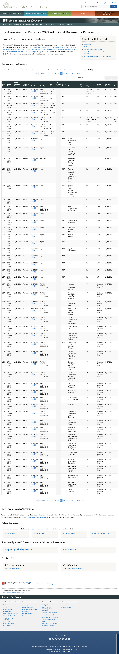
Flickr (69, 639)
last (83, 73)
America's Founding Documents (107, 13)
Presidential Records (9, 616)
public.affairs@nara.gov (75, 568)
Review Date (107, 85)
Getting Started (46, 605)
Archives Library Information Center (8, 622)
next (78, 73)
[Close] (116, 636)
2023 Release (39, 533)
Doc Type (43, 86)
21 (58, 73)
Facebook (50, 639)
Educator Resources (60, 13)
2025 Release (11, 533)
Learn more (101, 650)
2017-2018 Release (100, 533)
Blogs (66, 639)
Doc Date (34, 86)
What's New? (66, 602)
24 (66, 73)
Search (114, 6)
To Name (58, 84)
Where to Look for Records (50, 617)
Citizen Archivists (90, 3)
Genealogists (26, 605)
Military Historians (27, 607)
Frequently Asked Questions (18, 549)
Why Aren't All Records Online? (48, 620)
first (36, 73)
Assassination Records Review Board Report (98, 56)
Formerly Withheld (26, 85)
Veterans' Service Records (35, 13)
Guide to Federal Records (49, 612)
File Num (51, 85)
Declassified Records (48, 615)
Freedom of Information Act (65, 646)
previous (42, 73)
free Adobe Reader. (24, 582)
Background (88, 47)
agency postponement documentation (44, 529)
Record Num (9, 85)
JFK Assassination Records (30, 24)
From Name (64, 85)
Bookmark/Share (103, 3)
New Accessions (66, 607)
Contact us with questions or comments (13, 592)
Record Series (99, 85)
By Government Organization (7, 610)
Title (69, 86)
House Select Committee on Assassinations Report (98, 53)
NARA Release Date (17, 84)
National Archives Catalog (10, 613)
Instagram (56, 639)
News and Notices (66, 605)
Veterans (25, 616)
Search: (80, 78)
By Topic (5, 605)
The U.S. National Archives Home (25, 5)
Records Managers (27, 613)
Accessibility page (48, 584)
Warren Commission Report (93, 49)
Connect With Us (59, 636)
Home (4, 24)
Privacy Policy (52, 646)
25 (69, 73)
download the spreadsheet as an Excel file (71, 70)
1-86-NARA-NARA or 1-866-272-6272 (59, 651)
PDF (32, 91)
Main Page (87, 44)
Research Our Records (12, 13)
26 (72, 73)
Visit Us (83, 13)
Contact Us (113, 3)
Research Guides (48, 602)
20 (55, 73)
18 (49, 73)
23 (64, 73)
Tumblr (59, 639)
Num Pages (82, 85)
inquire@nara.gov (15, 568)
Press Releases (70, 549)
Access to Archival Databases (8, 619)
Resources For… (28, 602)
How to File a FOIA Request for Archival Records (50, 624)
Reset (114, 78)
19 (52, 73)
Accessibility (43, 646)
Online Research (9, 602)
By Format (6, 607)
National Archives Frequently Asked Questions (47, 608)
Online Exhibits (7, 626)
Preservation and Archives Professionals (30, 610)
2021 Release (69, 533)
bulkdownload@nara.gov (36, 517)
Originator (89, 86)
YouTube (63, 639)
